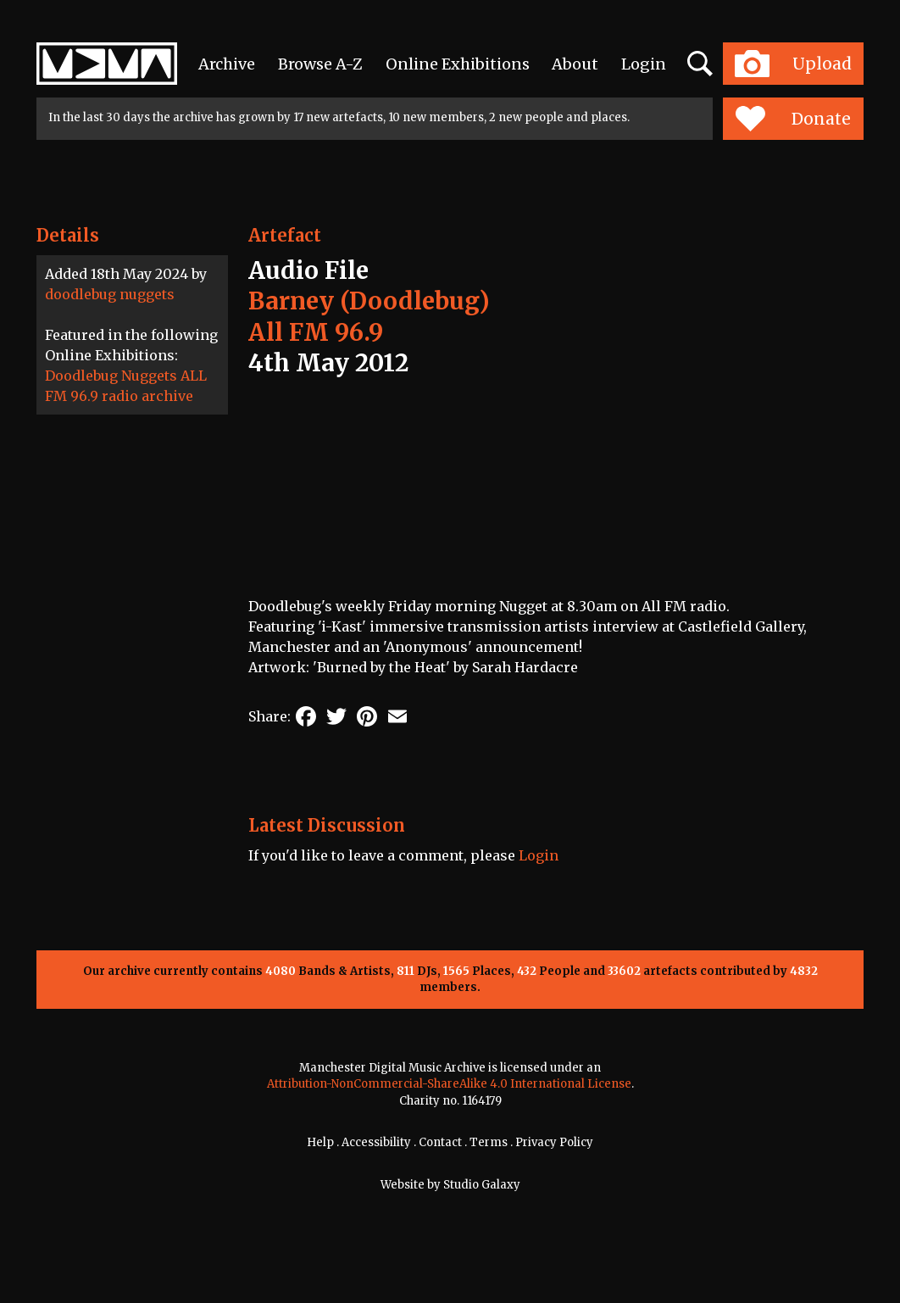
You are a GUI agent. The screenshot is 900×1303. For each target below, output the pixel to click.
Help (320, 1142)
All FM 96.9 (315, 332)
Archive (226, 64)
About (575, 64)
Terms (488, 1142)
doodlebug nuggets (110, 294)
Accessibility (376, 1142)
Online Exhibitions (458, 64)
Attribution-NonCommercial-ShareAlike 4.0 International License (449, 1084)
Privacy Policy (554, 1142)
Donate (793, 118)
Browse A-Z (320, 64)
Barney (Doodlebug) (369, 301)
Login (643, 64)
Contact (440, 1142)
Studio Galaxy (481, 1185)
